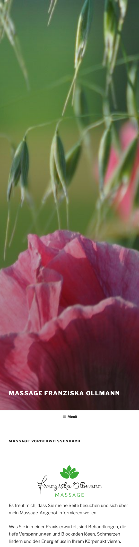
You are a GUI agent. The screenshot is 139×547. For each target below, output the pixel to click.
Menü (69, 417)
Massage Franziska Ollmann (64, 393)
